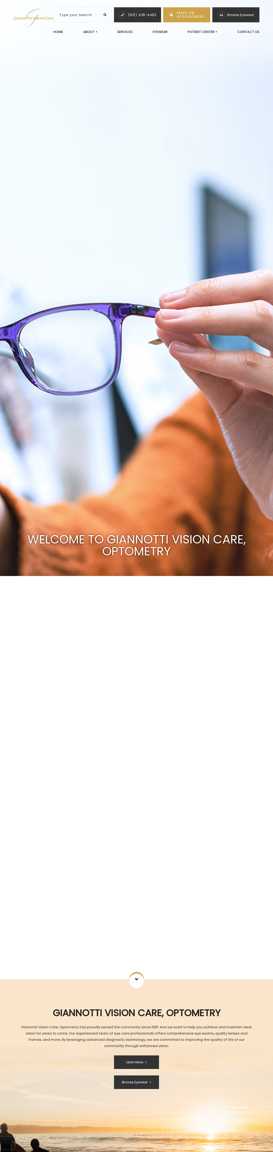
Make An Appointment (191, 15)
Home (58, 31)
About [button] (90, 31)
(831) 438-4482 (142, 15)
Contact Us (248, 31)
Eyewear (160, 31)
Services (125, 31)
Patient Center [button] (202, 31)
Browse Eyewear (240, 15)
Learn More (135, 1062)
